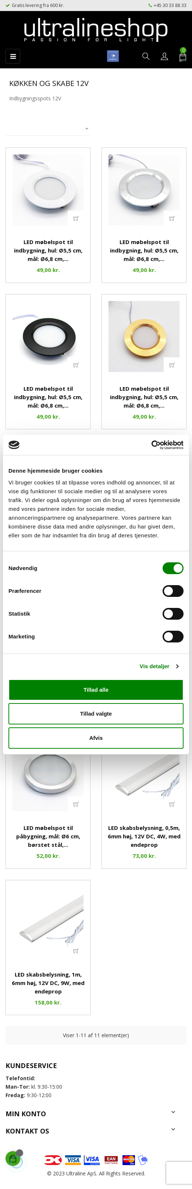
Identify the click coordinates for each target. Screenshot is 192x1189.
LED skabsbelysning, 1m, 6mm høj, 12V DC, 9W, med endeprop (48, 983)
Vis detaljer (155, 666)
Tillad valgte (96, 713)
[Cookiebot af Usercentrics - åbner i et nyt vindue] (151, 445)
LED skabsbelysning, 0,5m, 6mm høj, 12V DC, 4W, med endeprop (144, 836)
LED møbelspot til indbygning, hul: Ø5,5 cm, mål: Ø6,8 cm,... (48, 250)
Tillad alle (96, 690)
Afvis (96, 738)
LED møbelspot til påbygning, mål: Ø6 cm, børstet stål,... (48, 836)
